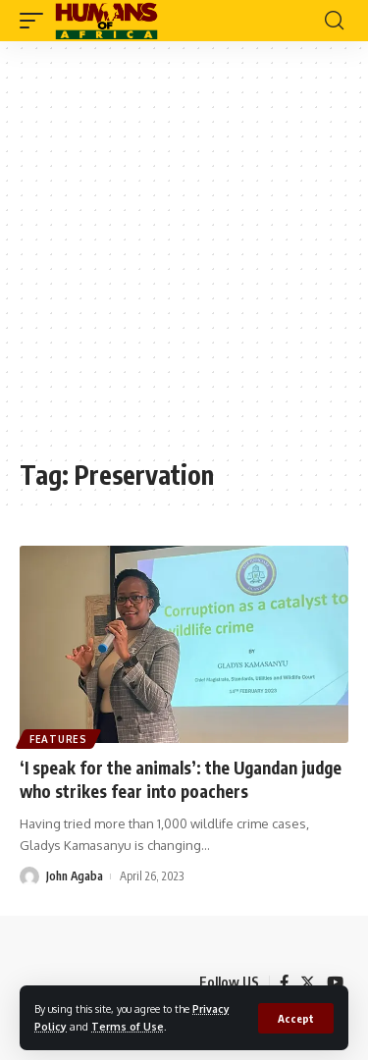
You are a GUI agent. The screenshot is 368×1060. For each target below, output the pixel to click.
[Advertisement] (184, 260)
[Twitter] (307, 982)
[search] (334, 20)
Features (58, 739)
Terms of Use (127, 1026)
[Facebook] (284, 982)
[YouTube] (335, 982)
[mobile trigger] (36, 20)
